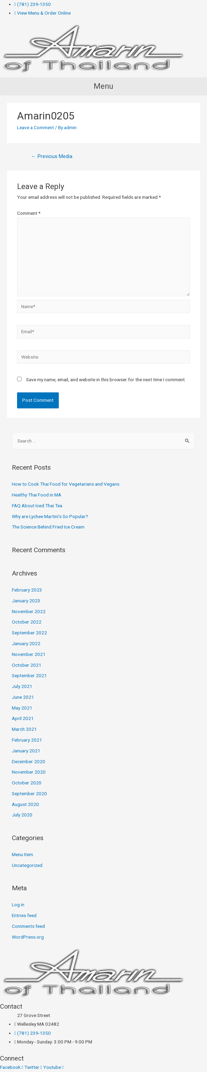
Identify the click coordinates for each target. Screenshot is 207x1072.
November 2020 (29, 772)
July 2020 (22, 814)
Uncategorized (27, 865)
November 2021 (29, 654)
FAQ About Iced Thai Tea (37, 505)
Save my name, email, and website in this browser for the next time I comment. (106, 379)
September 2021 (29, 675)
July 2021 (22, 686)
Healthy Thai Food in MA (36, 495)
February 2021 (27, 740)
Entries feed (24, 915)
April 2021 (23, 718)
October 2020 (26, 782)
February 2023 (27, 590)
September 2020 (29, 793)
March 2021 (24, 729)
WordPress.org (28, 937)
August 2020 (25, 804)
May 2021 (22, 708)
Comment (28, 213)
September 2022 (29, 632)
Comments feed (28, 926)
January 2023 (26, 600)
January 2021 (26, 750)
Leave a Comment (35, 127)
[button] (103, 86)
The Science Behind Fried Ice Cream (48, 527)
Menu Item (22, 854)
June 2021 (23, 697)
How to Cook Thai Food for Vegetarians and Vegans (65, 484)
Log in (18, 904)
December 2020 (28, 761)
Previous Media (51, 156)
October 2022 (26, 622)
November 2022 (29, 611)
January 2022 (26, 643)
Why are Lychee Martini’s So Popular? (50, 516)
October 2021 (26, 665)
